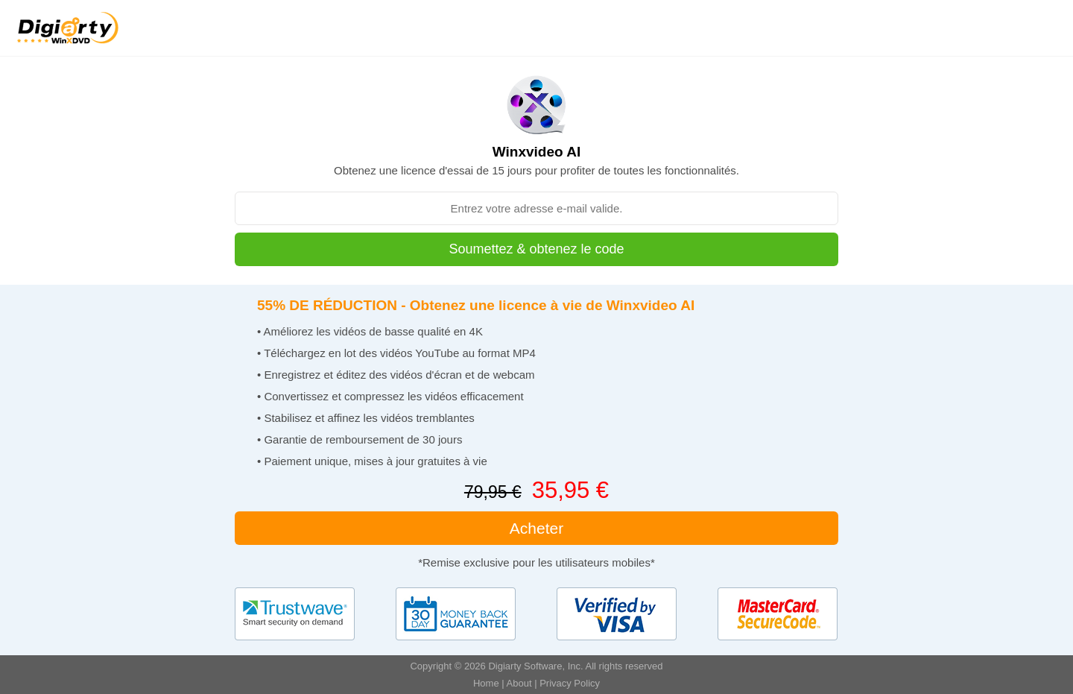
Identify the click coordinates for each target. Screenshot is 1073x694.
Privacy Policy (569, 683)
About (519, 683)
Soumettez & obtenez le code (536, 249)
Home (486, 683)
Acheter (536, 528)
